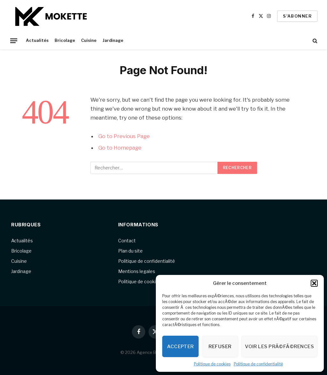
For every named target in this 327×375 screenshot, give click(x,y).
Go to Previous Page (124, 136)
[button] (314, 283)
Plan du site (130, 251)
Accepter (180, 346)
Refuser (220, 346)
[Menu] (13, 41)
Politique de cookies (212, 364)
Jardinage (113, 40)
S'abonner (297, 16)
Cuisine (88, 40)
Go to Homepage (119, 148)
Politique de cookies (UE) (144, 281)
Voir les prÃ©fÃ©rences (279, 346)
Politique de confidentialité (258, 364)
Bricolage (65, 40)
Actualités (37, 40)
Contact (127, 240)
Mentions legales (136, 271)
